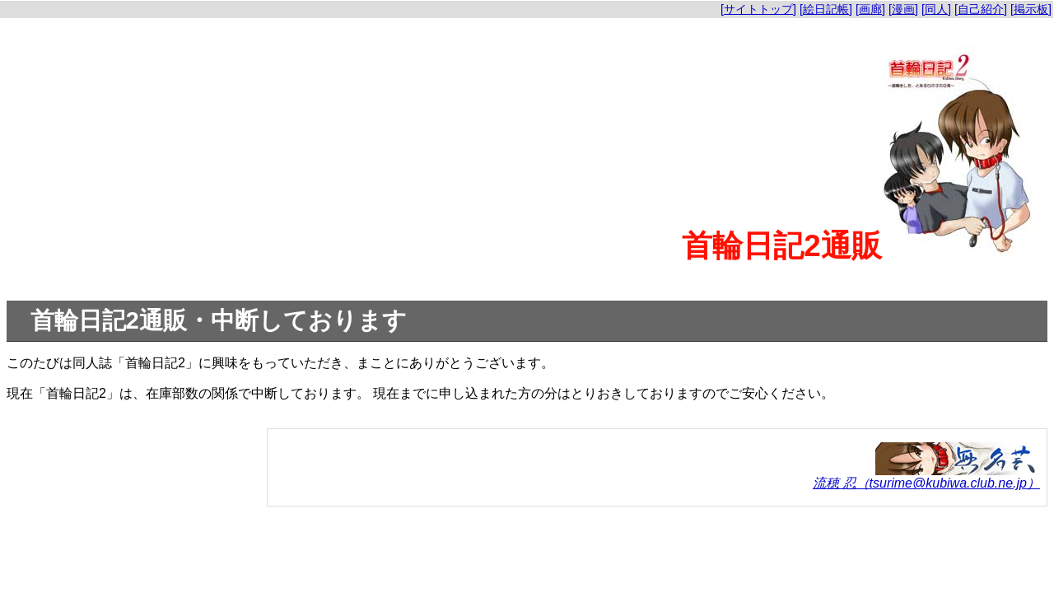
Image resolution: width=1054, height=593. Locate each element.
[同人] (936, 9)
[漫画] (903, 9)
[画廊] (870, 9)
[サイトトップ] (758, 9)
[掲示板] (1031, 9)
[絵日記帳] (826, 9)
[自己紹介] (980, 9)
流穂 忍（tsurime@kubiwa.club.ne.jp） (926, 483)
